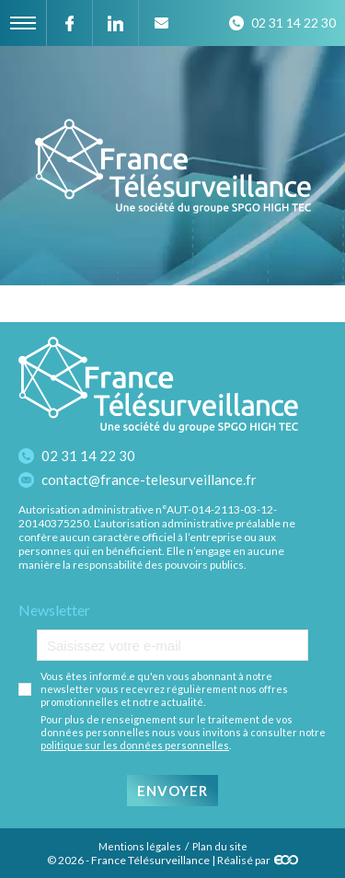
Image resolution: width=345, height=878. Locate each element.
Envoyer (173, 790)
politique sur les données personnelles (134, 745)
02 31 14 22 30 (88, 455)
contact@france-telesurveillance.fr (149, 479)
